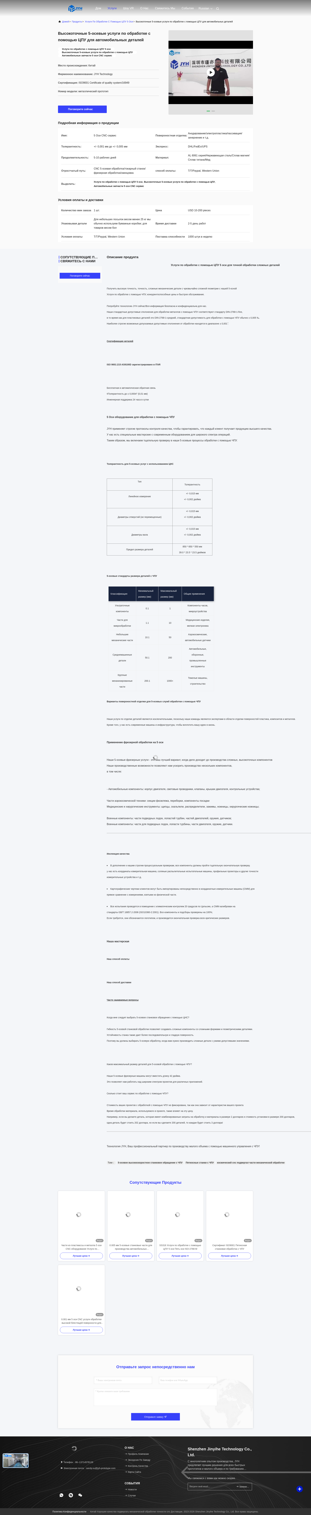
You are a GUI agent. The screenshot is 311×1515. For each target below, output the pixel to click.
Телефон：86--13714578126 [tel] (76, 1462)
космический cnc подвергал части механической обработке (251, 1162)
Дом (98, 8)
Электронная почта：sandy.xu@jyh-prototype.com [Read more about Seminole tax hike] (87, 1468)
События (188, 8)
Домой (65, 21)
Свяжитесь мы (165, 8)
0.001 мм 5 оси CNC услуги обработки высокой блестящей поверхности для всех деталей (81, 1321)
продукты (77, 21)
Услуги (112, 8)
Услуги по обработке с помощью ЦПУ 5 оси (109, 21)
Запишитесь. (242, 1486)
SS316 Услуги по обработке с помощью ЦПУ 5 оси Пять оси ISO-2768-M (180, 1247)
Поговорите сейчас (82, 109)
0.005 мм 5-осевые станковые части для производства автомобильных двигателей (131, 1247)
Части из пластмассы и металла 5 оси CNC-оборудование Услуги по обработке (81, 1247)
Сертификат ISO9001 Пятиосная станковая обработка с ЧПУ (229, 1247)
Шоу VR (128, 8)
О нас (144, 8)
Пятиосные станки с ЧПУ (200, 1162)
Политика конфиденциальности (69, 1511)
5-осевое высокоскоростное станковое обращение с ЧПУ (150, 1162)
